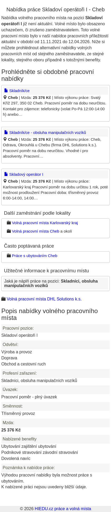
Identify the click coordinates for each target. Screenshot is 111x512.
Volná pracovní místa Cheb (35, 231)
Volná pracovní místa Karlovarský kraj (45, 222)
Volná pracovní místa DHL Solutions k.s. (44, 299)
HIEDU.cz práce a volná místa (63, 508)
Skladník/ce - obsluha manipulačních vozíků (45, 132)
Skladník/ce (17, 90)
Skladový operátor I (23, 174)
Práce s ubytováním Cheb (34, 255)
